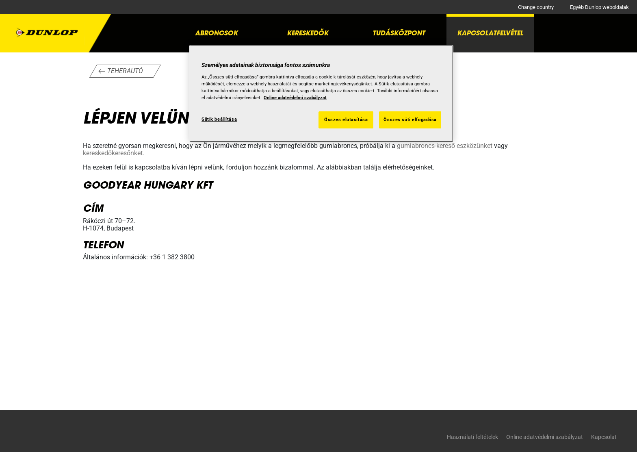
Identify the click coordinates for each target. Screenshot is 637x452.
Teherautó (125, 71)
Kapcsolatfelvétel (490, 32)
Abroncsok (216, 32)
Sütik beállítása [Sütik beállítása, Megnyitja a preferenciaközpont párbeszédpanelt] (219, 119)
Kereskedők (307, 32)
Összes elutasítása (346, 119)
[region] (321, 93)
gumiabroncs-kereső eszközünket (444, 146)
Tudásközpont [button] (399, 32)
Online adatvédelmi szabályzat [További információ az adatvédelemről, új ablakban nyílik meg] (295, 97)
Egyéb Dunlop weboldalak (599, 7)
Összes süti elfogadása (410, 119)
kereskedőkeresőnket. (113, 153)
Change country (536, 7)
